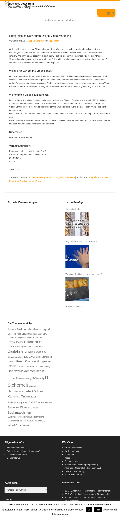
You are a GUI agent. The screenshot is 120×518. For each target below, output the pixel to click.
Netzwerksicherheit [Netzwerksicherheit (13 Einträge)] (20, 391)
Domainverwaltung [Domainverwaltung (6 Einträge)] (16, 357)
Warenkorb (69, 454)
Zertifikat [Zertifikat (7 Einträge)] (27, 425)
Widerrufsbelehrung (73, 474)
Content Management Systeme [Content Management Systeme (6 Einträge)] (21, 337)
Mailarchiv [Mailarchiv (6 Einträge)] (33, 386)
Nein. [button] (98, 510)
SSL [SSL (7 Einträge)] (30, 408)
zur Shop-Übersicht (73, 448)
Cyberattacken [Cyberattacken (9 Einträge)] (15, 342)
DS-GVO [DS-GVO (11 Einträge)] (29, 356)
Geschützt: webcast (74, 306)
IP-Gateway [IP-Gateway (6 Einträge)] (26, 378)
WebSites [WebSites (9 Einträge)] (40, 420)
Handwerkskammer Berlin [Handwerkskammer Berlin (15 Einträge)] (26, 371)
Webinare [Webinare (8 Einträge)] (29, 420)
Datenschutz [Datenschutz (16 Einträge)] (33, 342)
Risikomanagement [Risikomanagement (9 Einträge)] (18, 402)
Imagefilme (94, 177)
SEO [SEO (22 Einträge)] (33, 402)
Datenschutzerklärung (17, 454)
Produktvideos (27, 181)
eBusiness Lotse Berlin (21, 3)
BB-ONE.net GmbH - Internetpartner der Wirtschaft (87, 491)
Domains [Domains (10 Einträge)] (41, 351)
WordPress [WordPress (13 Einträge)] (15, 425)
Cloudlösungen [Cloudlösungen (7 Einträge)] (35, 334)
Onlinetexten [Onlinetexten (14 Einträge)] (29, 396)
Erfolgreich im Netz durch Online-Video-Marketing (40, 35)
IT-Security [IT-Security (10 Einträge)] (38, 378)
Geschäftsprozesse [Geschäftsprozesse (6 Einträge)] (26, 366)
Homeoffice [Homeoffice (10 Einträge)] (14, 378)
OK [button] (89, 510)
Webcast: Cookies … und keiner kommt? (83, 274)
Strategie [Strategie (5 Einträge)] (36, 408)
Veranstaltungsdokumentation (60, 177)
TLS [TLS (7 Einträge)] (22, 421)
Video (38, 181)
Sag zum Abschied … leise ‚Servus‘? (82, 241)
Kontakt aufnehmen (16, 448)
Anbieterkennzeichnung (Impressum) (23, 451)
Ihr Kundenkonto (72, 451)
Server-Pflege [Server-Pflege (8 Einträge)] (45, 402)
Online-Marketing (36, 177)
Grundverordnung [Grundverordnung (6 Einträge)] (42, 366)
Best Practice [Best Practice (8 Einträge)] (14, 334)
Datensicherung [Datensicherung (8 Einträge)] (16, 346)
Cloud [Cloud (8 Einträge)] (25, 334)
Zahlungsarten (71, 461)
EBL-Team (54, 41)
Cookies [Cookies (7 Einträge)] (38, 337)
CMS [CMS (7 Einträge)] (45, 334)
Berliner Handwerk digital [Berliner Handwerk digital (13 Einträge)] (33, 329)
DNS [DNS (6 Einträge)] (33, 352)
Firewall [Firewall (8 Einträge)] (11, 361)
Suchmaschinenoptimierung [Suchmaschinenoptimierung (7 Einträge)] (21, 417)
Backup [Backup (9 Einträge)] (12, 329)
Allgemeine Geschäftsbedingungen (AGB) (83, 468)
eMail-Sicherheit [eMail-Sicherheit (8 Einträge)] (43, 357)
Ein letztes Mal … (73, 209)
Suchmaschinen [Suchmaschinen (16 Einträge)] (19, 412)
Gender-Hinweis (14, 458)
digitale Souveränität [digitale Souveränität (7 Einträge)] (33, 346)
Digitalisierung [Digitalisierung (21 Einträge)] (19, 351)
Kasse (67, 458)
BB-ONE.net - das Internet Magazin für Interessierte (88, 494)
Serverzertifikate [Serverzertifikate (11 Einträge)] (18, 407)
